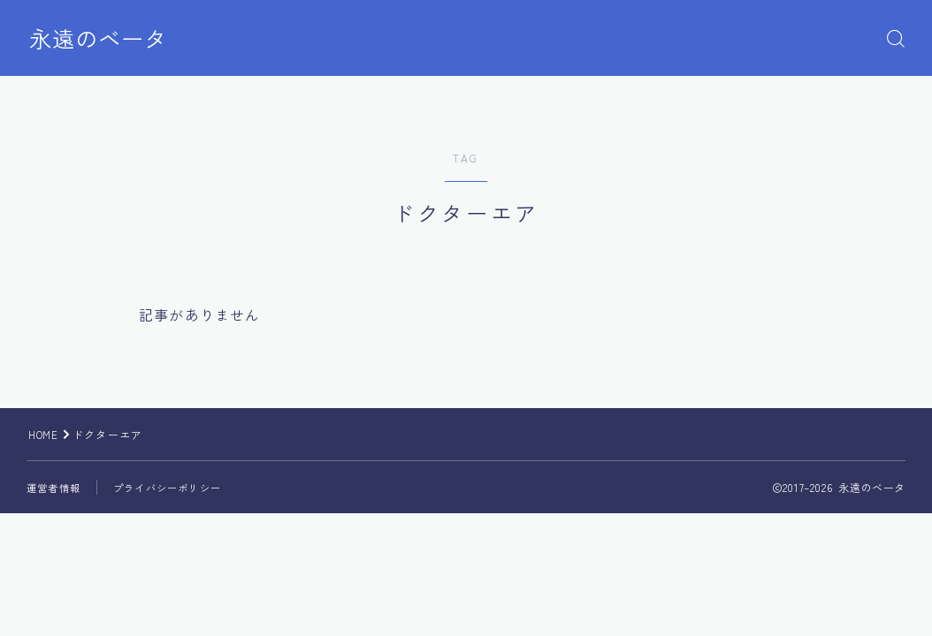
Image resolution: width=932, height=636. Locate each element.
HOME (44, 434)
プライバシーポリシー (176, 487)
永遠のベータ (103, 39)
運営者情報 (56, 487)
